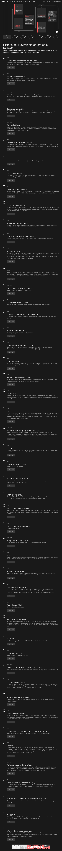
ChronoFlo (4, 1)
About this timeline (56, 1)
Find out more (11, 67)
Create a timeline (46, 1)
